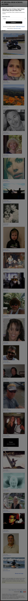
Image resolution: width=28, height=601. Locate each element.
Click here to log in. (20, 26)
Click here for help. (17, 28)
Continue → (14, 22)
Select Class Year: (6, 16)
